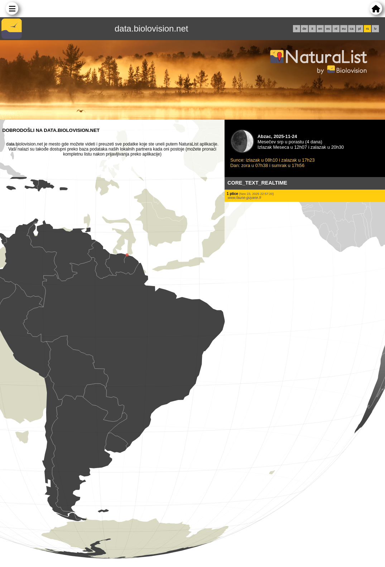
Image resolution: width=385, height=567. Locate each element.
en (320, 28)
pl (359, 28)
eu (344, 28)
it (312, 28)
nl (336, 28)
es (328, 28)
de (304, 28)
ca (351, 28)
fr (296, 28)
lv (375, 28)
